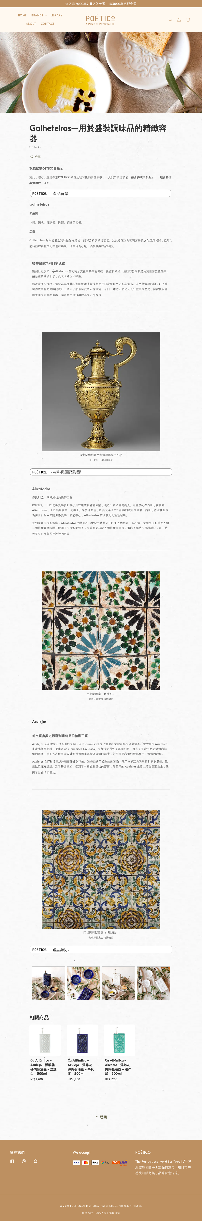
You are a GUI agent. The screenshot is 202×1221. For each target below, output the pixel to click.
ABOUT (31, 24)
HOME (22, 15)
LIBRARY (56, 15)
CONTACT (47, 24)
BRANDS (37, 15)
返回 (101, 1117)
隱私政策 (101, 1213)
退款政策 (114, 1213)
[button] (170, 19)
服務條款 (87, 1213)
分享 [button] (35, 156)
